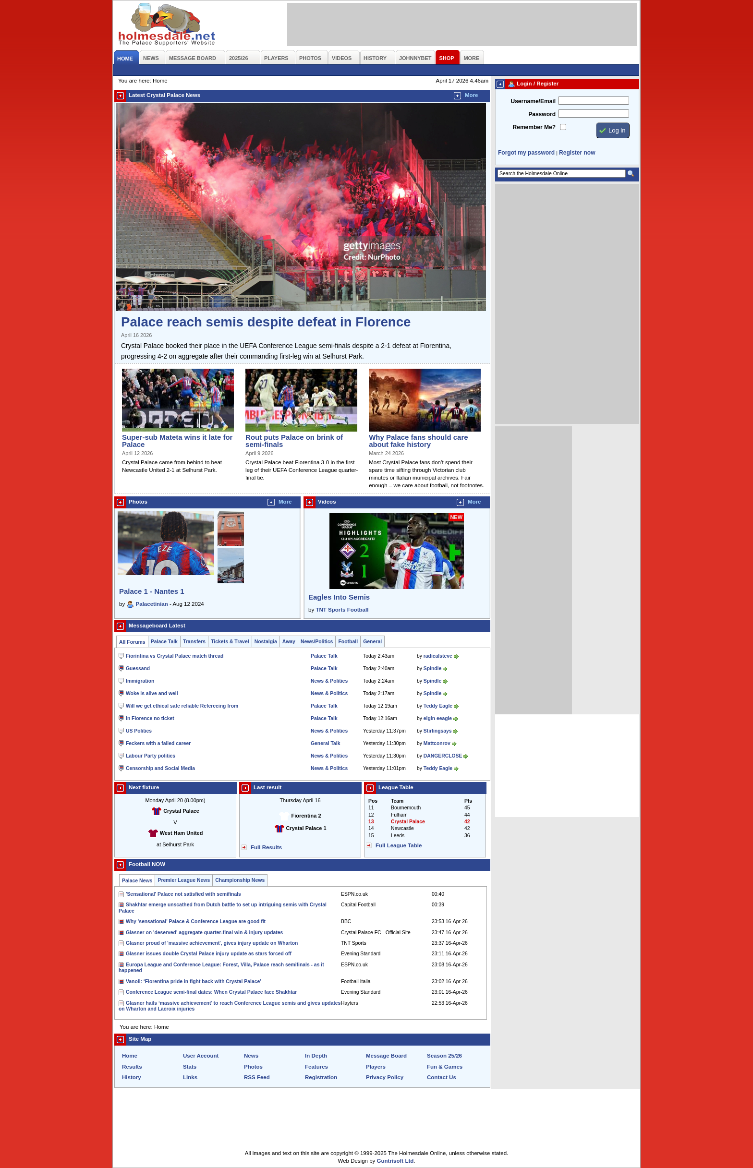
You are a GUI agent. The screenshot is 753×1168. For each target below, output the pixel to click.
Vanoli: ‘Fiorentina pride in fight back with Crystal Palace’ (193, 981)
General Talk (325, 743)
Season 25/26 (444, 1056)
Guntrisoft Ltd (395, 1161)
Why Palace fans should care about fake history (418, 440)
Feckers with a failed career (158, 743)
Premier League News (184, 880)
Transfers (194, 641)
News (251, 1056)
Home (129, 1056)
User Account (201, 1056)
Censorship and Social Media (160, 768)
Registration (321, 1077)
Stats (189, 1067)
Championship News (240, 880)
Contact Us (441, 1077)
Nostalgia (266, 641)
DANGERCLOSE (443, 756)
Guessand (138, 668)
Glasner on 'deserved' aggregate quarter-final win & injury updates (204, 932)
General (372, 641)
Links (190, 1077)
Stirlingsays (438, 731)
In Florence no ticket (150, 718)
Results (132, 1067)
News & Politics (329, 681)
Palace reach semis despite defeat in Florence (266, 321)
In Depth (316, 1056)
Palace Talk (164, 641)
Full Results (266, 847)
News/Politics (317, 641)
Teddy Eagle (438, 706)
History (131, 1077)
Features (316, 1067)
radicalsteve (438, 656)
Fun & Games (444, 1067)
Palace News (137, 880)
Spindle (432, 668)
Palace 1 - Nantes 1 (151, 591)
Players (376, 1067)
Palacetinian (152, 604)
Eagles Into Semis (339, 597)
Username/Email (533, 101)
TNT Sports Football (342, 610)
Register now (577, 152)
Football (348, 641)
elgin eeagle (438, 718)
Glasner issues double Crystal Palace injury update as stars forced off (208, 953)
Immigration (140, 681)
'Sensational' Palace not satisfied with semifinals (183, 894)
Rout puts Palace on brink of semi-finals (294, 440)
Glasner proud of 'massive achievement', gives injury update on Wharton (212, 943)
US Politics (139, 731)
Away (288, 641)
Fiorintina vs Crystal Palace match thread (174, 656)
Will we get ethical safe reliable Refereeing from (182, 706)
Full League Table (399, 845)
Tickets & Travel (230, 641)
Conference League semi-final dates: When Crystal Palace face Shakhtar (211, 992)
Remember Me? (534, 127)
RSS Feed (257, 1077)
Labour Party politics (150, 756)
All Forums (132, 642)
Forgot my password (526, 152)
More (471, 95)
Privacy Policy (384, 1077)
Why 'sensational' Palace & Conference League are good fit (196, 921)
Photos (253, 1067)
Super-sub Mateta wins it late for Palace (177, 440)
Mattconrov (437, 743)
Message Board (386, 1056)
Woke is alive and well (152, 693)
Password (542, 114)
